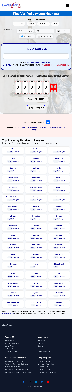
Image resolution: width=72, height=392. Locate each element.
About (4, 325)
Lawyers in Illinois (44, 361)
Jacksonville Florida (12, 349)
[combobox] (36, 56)
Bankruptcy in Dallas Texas (14, 361)
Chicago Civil (36, 130)
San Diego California (12, 343)
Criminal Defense (44, 352)
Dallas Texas (9, 340)
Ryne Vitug (47, 62)
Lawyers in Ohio (43, 367)
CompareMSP (8, 313)
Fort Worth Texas (11, 352)
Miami (55, 24)
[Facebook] (24, 382)
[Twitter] (30, 382)
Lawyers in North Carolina (47, 372)
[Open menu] (67, 5)
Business (41, 343)
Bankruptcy (42, 340)
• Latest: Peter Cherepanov (55, 64)
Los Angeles (19, 24)
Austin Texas (9, 346)
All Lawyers (32, 127)
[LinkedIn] (42, 382)
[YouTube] (48, 382)
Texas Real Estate (57, 127)
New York (43, 127)
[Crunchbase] (36, 382)
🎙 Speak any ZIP (36, 108)
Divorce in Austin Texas (13, 367)
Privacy (9, 325)
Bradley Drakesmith (35, 62)
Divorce (40, 346)
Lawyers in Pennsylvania (46, 364)
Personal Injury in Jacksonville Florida (18, 369)
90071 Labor (20, 127)
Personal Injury (43, 349)
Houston (31, 24)
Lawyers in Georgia (45, 369)
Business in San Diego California (16, 364)
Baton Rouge (43, 24)
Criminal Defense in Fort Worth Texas (18, 372)
